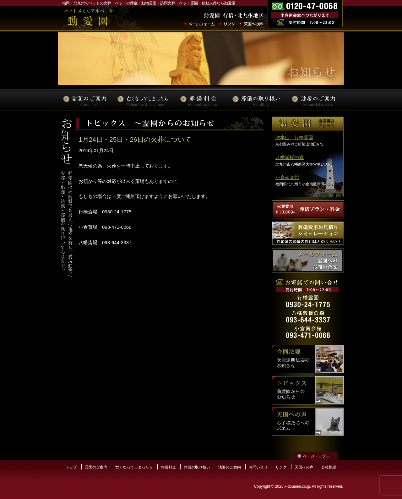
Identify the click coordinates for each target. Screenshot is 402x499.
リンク (281, 467)
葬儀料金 (168, 467)
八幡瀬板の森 (289, 157)
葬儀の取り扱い (197, 467)
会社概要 (328, 467)
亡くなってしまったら (134, 467)
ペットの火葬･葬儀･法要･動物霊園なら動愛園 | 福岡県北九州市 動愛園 (88, 18)
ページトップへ (316, 456)
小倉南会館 (287, 177)
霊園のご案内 (96, 467)
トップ (71, 467)
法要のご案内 (229, 467)
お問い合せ (258, 467)
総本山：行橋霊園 (294, 137)
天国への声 (304, 467)
